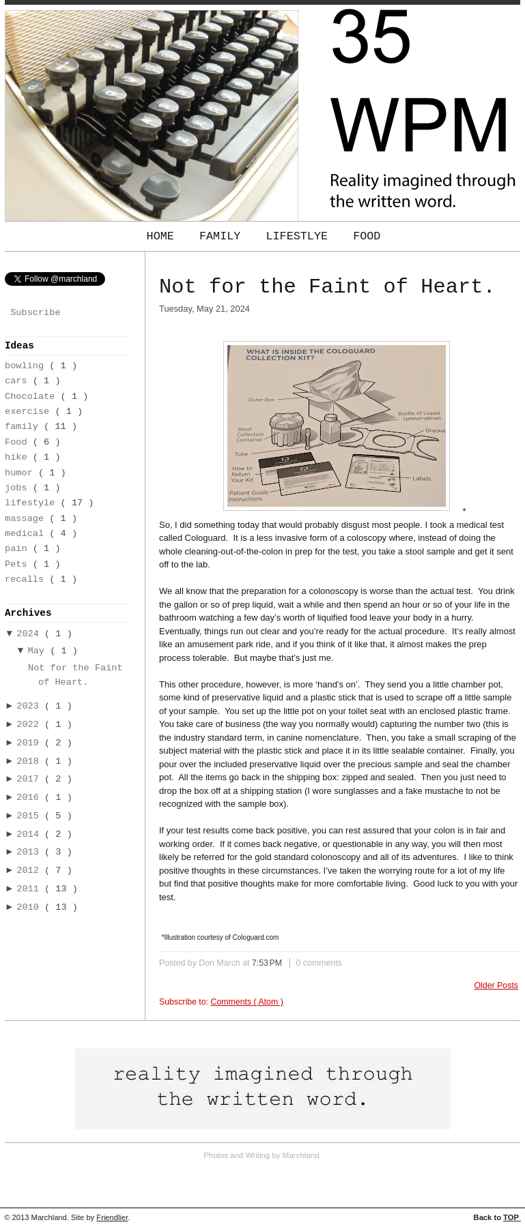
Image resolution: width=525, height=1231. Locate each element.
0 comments (319, 963)
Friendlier (112, 1217)
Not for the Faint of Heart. (327, 287)
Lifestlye (300, 236)
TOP (512, 1217)
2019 (30, 743)
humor (21, 473)
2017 (30, 779)
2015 (30, 816)
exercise (30, 411)
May (39, 651)
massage (27, 519)
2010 (30, 907)
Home (164, 236)
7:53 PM (268, 963)
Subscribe (35, 313)
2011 (30, 889)
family (24, 426)
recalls (27, 579)
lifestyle (33, 503)
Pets (19, 564)
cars (19, 381)
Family (223, 236)
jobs (19, 488)
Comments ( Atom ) (246, 1002)
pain (19, 549)
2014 (30, 834)
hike (19, 457)
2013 (30, 852)
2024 (30, 634)
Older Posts (496, 985)
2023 (30, 706)
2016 (30, 797)
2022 (30, 725)
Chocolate (33, 396)
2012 (30, 870)
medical (27, 534)
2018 (30, 761)
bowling (27, 366)
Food (366, 236)
